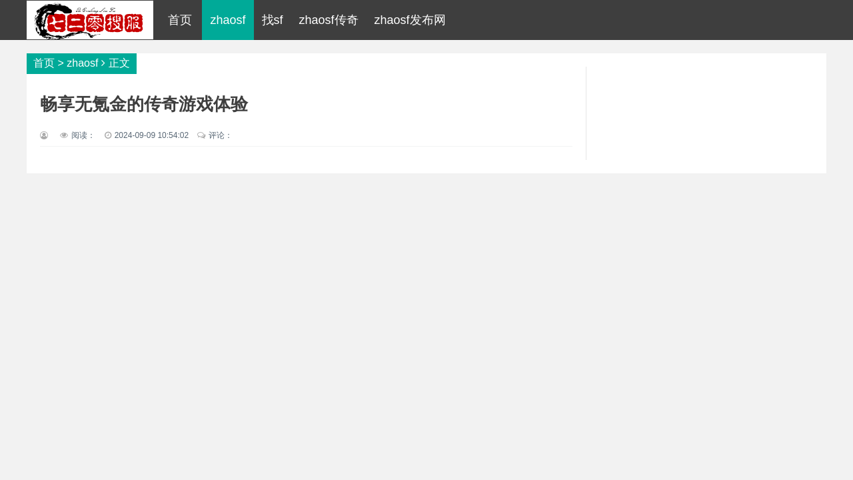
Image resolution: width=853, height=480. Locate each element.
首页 (180, 20)
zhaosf (227, 20)
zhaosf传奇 (329, 20)
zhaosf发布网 (410, 20)
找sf (272, 20)
